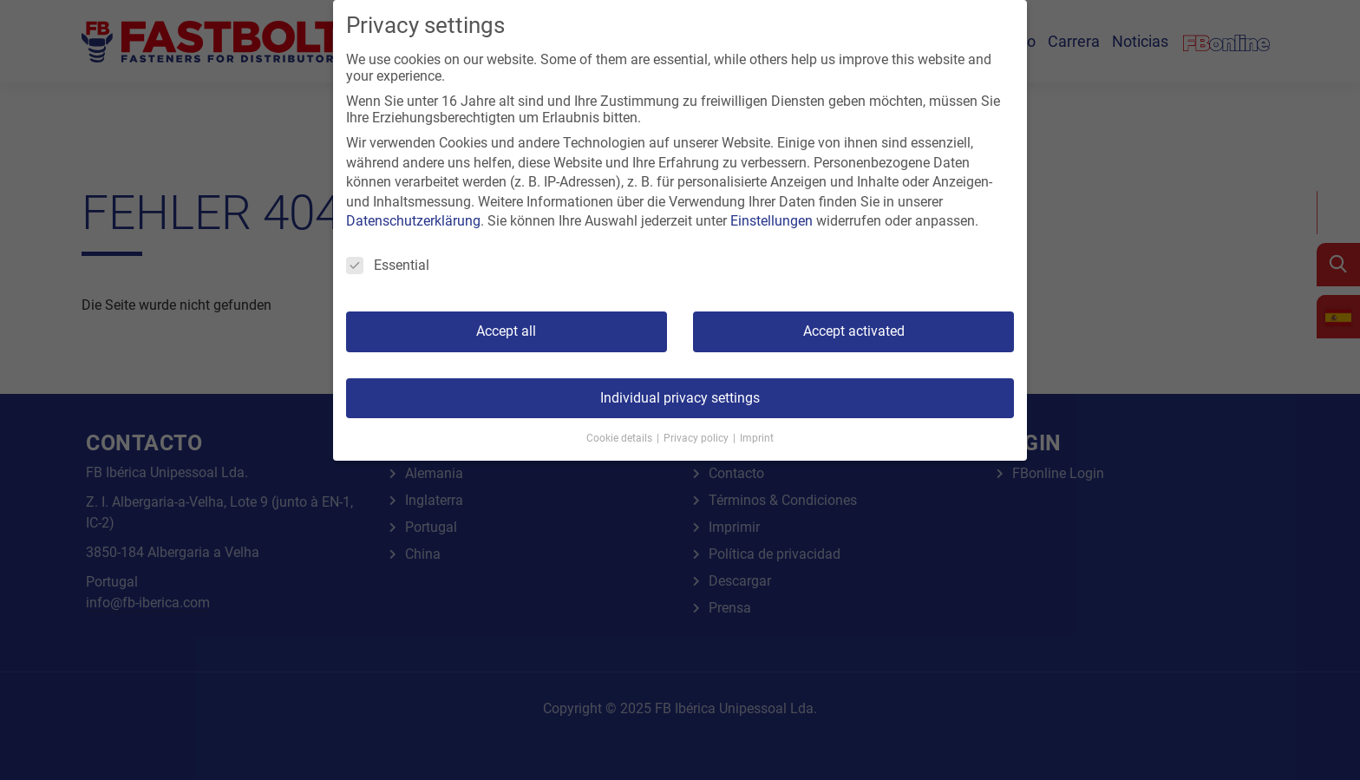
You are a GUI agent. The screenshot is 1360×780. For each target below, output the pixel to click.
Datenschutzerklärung (413, 221)
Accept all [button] (506, 331)
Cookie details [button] (620, 438)
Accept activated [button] (854, 331)
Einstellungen (771, 221)
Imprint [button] (757, 438)
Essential (387, 265)
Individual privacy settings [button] (680, 398)
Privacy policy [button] (697, 438)
